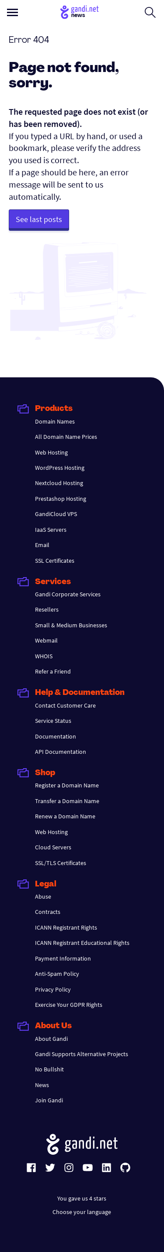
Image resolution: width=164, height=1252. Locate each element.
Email (42, 545)
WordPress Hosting (59, 468)
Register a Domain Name (67, 785)
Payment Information (63, 958)
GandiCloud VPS (56, 514)
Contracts (47, 912)
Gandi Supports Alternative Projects (81, 1054)
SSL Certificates (54, 560)
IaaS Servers (50, 530)
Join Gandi (49, 1100)
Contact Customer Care (65, 705)
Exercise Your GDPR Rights (68, 1005)
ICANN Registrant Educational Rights (82, 943)
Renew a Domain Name (65, 816)
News (42, 1085)
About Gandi (51, 1039)
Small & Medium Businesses (71, 625)
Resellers (47, 609)
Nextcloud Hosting (59, 483)
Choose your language (81, 1211)
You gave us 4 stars (81, 1198)
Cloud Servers (53, 847)
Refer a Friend (53, 671)
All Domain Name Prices (66, 437)
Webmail (46, 640)
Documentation (55, 736)
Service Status (53, 721)
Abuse (43, 896)
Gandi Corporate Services (68, 594)
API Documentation (60, 752)
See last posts (39, 219)
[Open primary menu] (12, 12)
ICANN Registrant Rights (66, 927)
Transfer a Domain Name (67, 801)
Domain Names (55, 421)
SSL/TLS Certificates (60, 863)
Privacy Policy (53, 989)
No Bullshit (49, 1069)
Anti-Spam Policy (57, 974)
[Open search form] (150, 12)
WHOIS (43, 656)
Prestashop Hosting (60, 499)
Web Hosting (51, 452)
